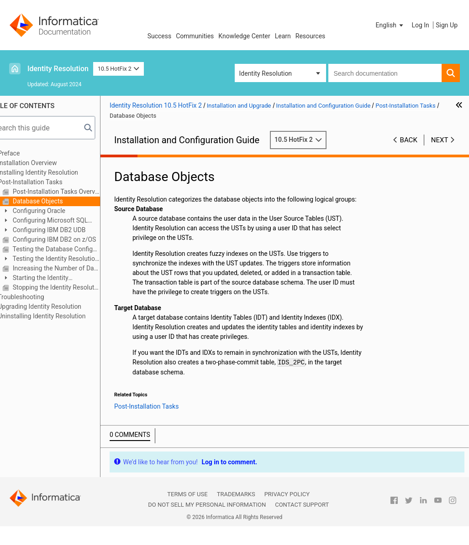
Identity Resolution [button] (265, 73)
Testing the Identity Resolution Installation (68, 259)
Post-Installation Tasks (47, 182)
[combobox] (385, 73)
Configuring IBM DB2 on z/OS (70, 239)
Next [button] (439, 140)
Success (160, 36)
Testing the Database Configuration (72, 249)
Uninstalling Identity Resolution (59, 316)
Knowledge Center (244, 36)
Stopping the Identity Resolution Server (72, 287)
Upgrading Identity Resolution (57, 306)
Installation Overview (44, 162)
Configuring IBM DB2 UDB (65, 230)
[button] (390, 25)
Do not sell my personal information (207, 514)
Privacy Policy (287, 503)
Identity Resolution (58, 68)
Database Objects (54, 201)
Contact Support (302, 514)
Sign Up (447, 25)
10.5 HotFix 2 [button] (118, 68)
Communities (195, 36)
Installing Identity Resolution (55, 172)
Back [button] (408, 140)
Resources (310, 36)
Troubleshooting (38, 297)
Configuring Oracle (55, 210)
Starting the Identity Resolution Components (54, 278)
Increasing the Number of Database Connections (72, 268)
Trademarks (236, 503)
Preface (26, 153)
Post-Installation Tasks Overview (72, 191)
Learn (283, 36)
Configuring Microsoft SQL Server (62, 221)
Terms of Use (187, 503)
